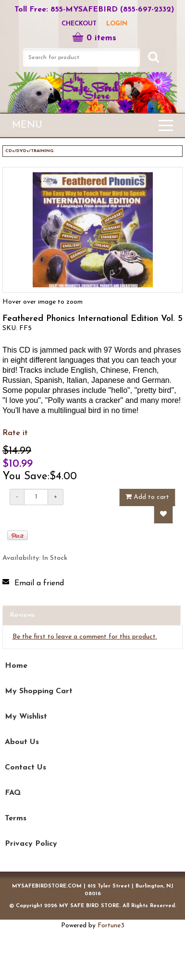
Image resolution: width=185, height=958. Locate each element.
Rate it (15, 433)
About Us (22, 742)
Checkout (79, 24)
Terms (15, 818)
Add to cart (147, 497)
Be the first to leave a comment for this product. (84, 636)
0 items (94, 38)
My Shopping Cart (39, 691)
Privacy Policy (31, 844)
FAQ (13, 793)
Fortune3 (111, 925)
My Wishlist (26, 717)
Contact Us (25, 767)
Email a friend (39, 583)
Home (16, 666)
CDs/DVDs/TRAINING (29, 151)
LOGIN (116, 24)
